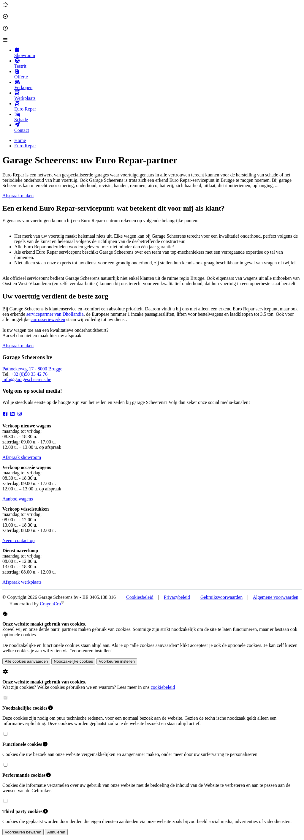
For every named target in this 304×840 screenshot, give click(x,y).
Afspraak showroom (21, 457)
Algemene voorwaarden (275, 597)
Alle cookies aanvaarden (26, 661)
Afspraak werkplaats (22, 582)
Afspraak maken (18, 195)
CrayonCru (50, 603)
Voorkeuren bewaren (23, 832)
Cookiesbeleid (139, 597)
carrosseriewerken (48, 319)
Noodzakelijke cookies (73, 661)
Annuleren (56, 832)
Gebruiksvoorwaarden (221, 597)
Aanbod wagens (17, 498)
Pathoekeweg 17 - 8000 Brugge (32, 368)
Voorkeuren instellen (117, 661)
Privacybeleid (177, 597)
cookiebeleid (163, 687)
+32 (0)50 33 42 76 (29, 374)
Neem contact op (18, 540)
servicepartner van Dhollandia (55, 314)
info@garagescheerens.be (26, 379)
